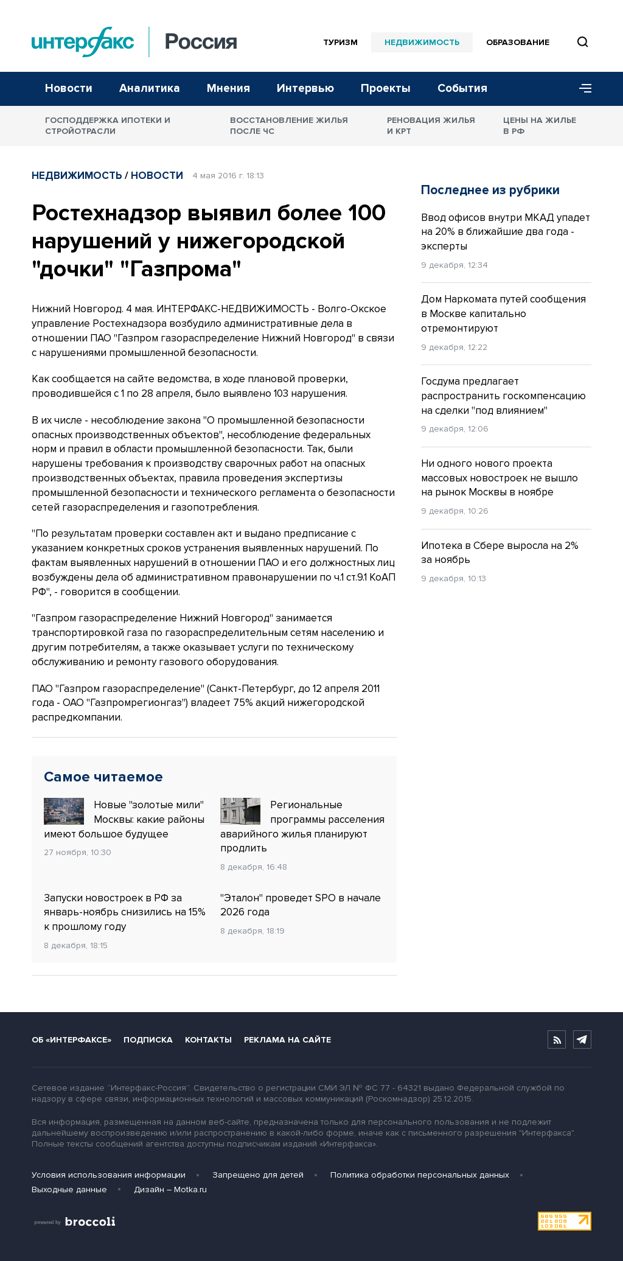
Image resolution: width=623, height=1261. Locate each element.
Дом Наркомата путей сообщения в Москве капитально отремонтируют (503, 314)
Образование (517, 42)
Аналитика (149, 89)
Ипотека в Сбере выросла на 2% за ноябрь (500, 553)
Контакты (208, 1040)
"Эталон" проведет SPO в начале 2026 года (300, 905)
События (462, 89)
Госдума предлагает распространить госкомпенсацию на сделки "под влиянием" (503, 396)
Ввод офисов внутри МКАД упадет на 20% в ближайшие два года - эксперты (505, 232)
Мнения (228, 89)
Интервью (305, 89)
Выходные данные (69, 1189)
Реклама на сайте (287, 1040)
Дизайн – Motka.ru (170, 1189)
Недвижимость (422, 42)
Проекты (386, 89)
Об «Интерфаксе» (71, 1040)
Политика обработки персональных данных (419, 1175)
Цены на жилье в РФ (539, 125)
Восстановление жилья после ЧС (289, 125)
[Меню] (581, 89)
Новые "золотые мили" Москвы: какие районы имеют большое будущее (124, 819)
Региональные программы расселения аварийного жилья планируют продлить (302, 826)
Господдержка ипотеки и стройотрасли (107, 125)
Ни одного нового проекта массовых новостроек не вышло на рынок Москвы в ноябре (499, 478)
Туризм (340, 42)
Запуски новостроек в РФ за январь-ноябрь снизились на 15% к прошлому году (125, 913)
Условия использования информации (109, 1175)
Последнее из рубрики (490, 190)
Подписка (148, 1040)
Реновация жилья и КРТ (431, 125)
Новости (68, 89)
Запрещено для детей (258, 1175)
